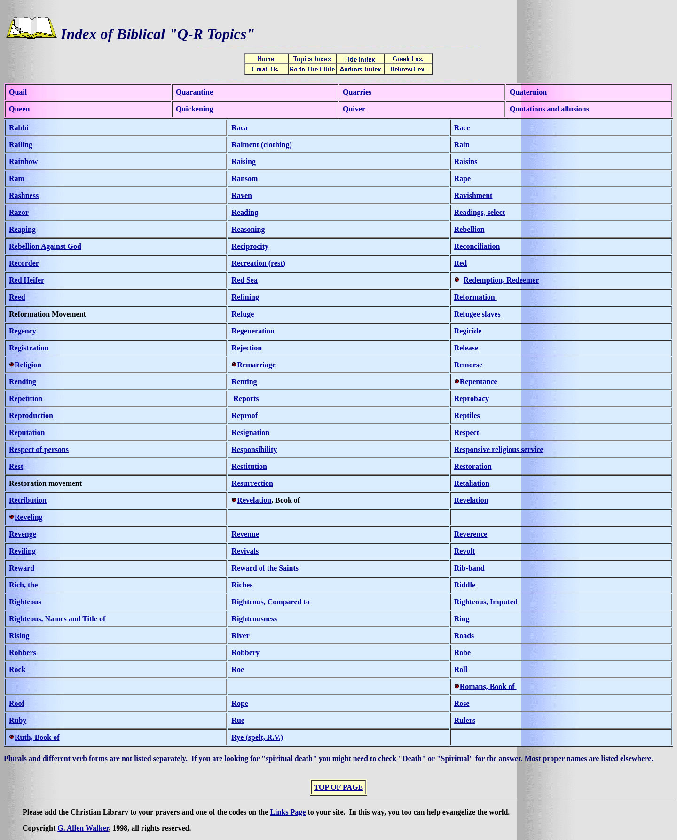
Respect (466, 432)
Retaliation (472, 483)
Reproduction (31, 416)
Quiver (354, 109)
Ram (16, 178)
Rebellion (469, 229)
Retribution (28, 500)
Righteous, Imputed (486, 602)
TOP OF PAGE (338, 787)
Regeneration (253, 331)
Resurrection (252, 483)
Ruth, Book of (37, 737)
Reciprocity (249, 246)
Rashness (24, 195)
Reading (244, 212)
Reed (17, 297)
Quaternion (528, 92)
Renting (244, 382)
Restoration (473, 466)
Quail (18, 92)
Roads (464, 636)
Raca (239, 128)
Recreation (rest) (258, 263)
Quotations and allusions (549, 109)
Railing (20, 145)
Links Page (288, 812)
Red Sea (244, 280)
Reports (246, 399)
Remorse (468, 365)
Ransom (244, 178)
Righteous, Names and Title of (57, 619)
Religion (28, 365)
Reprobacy (471, 399)
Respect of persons (39, 449)
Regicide (468, 331)
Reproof (244, 416)
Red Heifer (26, 280)
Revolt (464, 551)
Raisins (466, 162)
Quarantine (194, 92)
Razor (19, 212)
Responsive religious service (498, 449)
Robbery (245, 653)
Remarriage (256, 365)
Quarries (357, 92)
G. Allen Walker (83, 828)
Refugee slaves (477, 314)
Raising (243, 162)
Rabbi (19, 128)
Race (462, 128)
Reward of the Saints (265, 568)
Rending (22, 382)
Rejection (246, 348)
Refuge (242, 314)
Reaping (22, 229)
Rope (239, 703)
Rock (17, 670)
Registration (28, 348)
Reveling (29, 517)
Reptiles (467, 416)
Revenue (245, 534)
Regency (22, 331)
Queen (19, 109)
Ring (462, 619)
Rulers (464, 720)
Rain (462, 145)
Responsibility (254, 449)
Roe (237, 670)
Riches (241, 585)
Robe (462, 653)
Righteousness (254, 619)
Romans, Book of (488, 686)
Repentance (478, 382)
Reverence (471, 534)
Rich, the (23, 585)
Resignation (250, 432)
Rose (462, 703)
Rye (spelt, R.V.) (257, 737)
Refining (245, 297)
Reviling (22, 551)
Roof (16, 703)
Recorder (24, 263)
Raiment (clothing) (261, 145)
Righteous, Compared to (270, 602)
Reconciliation (477, 246)
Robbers (22, 653)
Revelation (254, 500)
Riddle (464, 585)
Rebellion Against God (45, 246)
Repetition (25, 399)
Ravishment (473, 195)
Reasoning (248, 229)
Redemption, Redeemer (501, 280)
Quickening (194, 109)
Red (460, 263)
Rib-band (469, 568)
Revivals (245, 551)
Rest (16, 466)
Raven (241, 195)
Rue (237, 720)
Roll (460, 670)
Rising (19, 636)
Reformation (475, 297)
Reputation (27, 432)
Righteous (25, 602)
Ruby (17, 720)
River (240, 636)
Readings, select (479, 212)
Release (466, 348)
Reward (21, 568)
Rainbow (23, 162)
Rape (462, 178)
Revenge (22, 534)
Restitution (249, 466)
